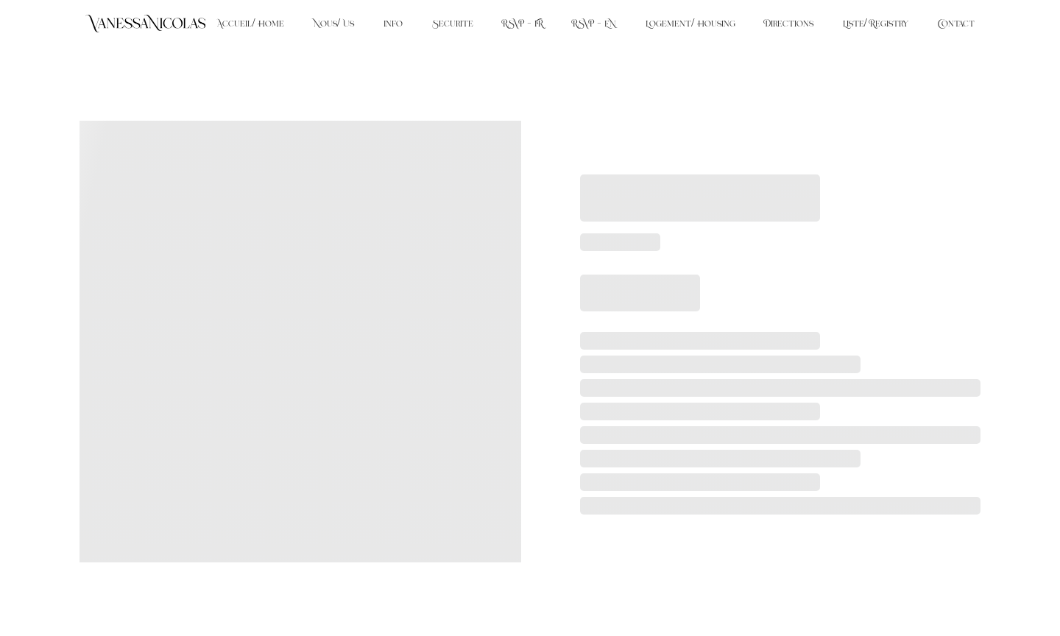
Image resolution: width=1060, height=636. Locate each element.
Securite (452, 23)
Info (393, 23)
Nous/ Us (334, 23)
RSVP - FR (523, 23)
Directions (789, 23)
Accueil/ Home (250, 23)
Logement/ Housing (690, 23)
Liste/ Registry (875, 23)
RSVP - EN (594, 23)
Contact (956, 23)
